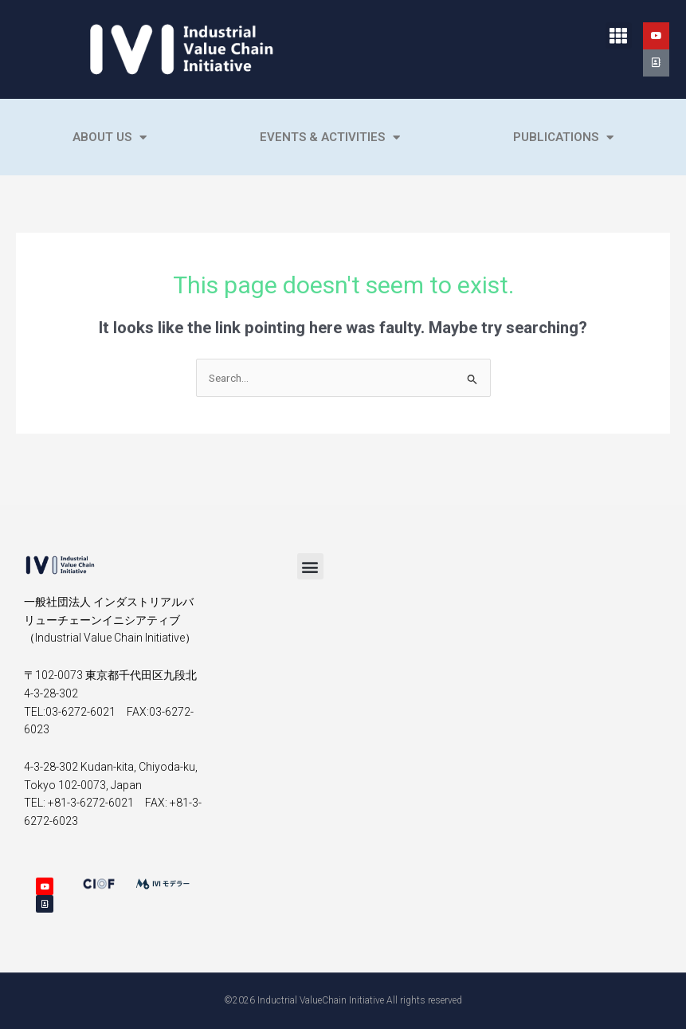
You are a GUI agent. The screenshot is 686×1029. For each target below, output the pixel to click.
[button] (619, 35)
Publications (563, 137)
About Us (110, 137)
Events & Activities (330, 137)
